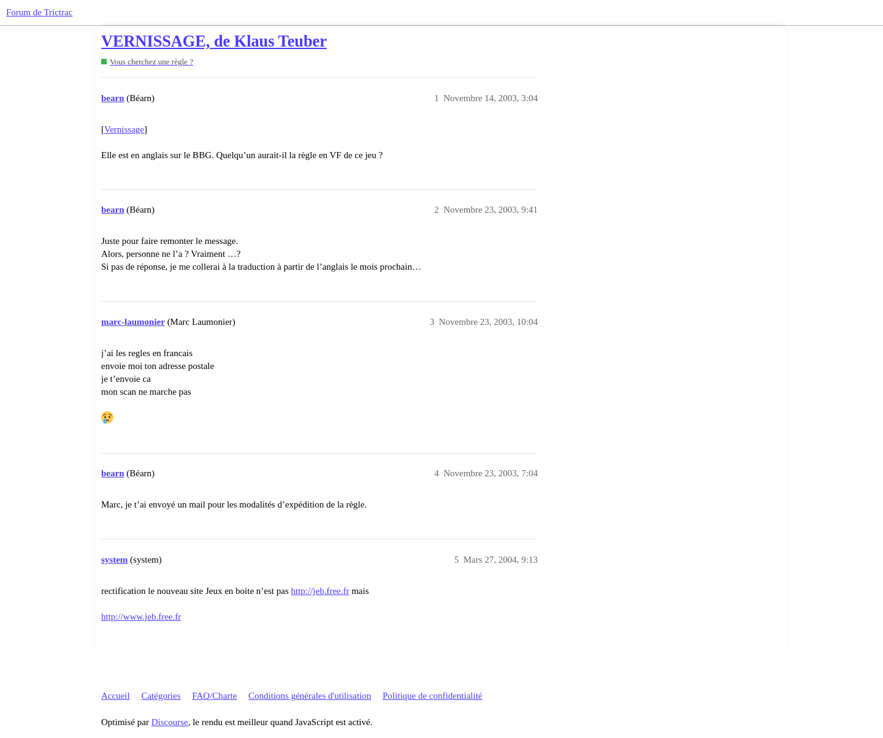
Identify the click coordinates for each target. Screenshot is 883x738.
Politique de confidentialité (432, 696)
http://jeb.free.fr (320, 591)
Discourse (169, 722)
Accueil (115, 696)
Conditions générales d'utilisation (309, 696)
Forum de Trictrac (39, 12)
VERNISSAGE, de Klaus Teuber (214, 41)
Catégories (160, 696)
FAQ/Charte (214, 696)
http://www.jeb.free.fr (141, 617)
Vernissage (124, 129)
